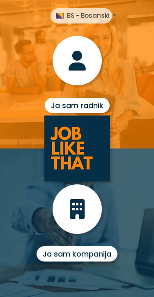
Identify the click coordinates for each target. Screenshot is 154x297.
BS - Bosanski (84, 15)
